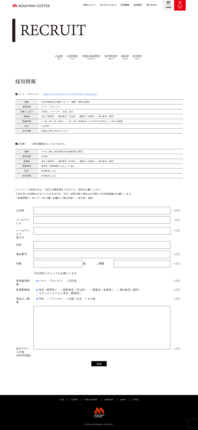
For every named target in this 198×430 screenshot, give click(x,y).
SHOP (125, 57)
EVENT (137, 57)
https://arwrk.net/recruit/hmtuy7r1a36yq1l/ (69, 94)
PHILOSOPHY (91, 57)
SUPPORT (111, 57)
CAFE (59, 57)
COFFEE (72, 57)
